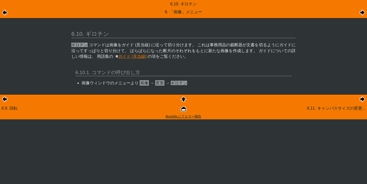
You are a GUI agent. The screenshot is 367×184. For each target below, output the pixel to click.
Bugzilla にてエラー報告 (183, 116)
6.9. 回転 (10, 108)
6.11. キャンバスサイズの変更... (336, 108)
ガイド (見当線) (132, 56)
